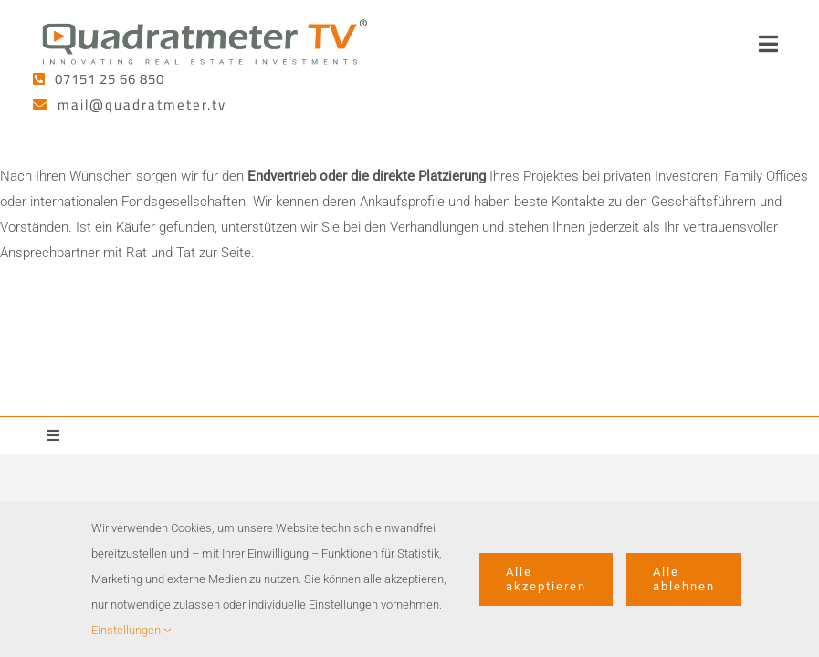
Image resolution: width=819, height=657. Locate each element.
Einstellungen (131, 630)
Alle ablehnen (684, 579)
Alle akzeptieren (546, 579)
